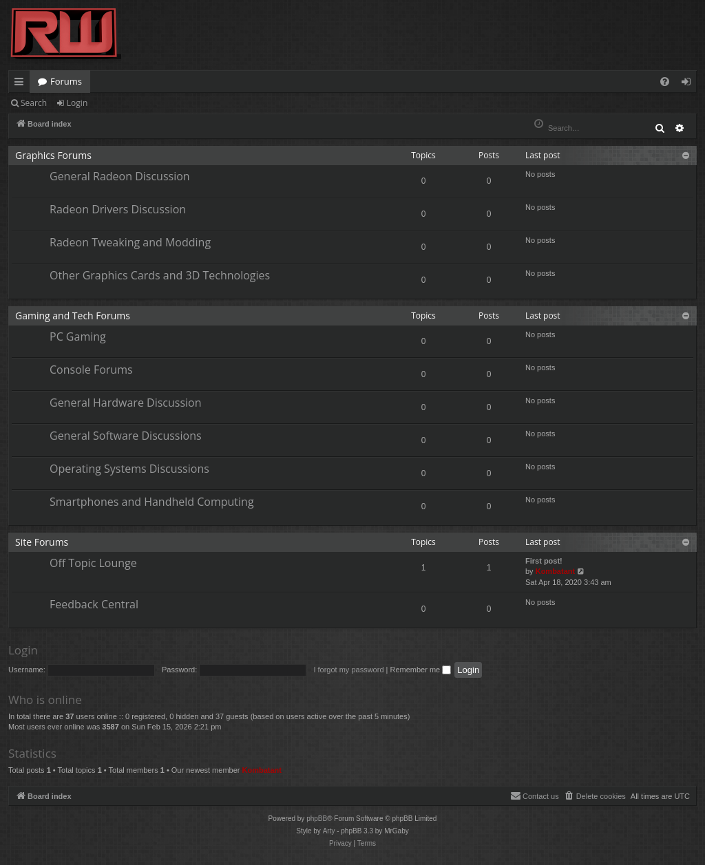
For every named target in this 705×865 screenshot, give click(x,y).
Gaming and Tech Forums (72, 315)
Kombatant (555, 571)
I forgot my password (348, 669)
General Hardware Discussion (126, 402)
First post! (543, 561)
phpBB (316, 818)
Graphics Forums (53, 155)
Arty (329, 831)
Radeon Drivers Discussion (118, 209)
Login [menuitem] (689, 84)
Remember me (420, 669)
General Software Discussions (126, 435)
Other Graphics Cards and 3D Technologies (160, 275)
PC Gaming (78, 336)
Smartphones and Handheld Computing (152, 501)
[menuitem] (664, 81)
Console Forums (91, 369)
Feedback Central (94, 604)
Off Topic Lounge (93, 562)
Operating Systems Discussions (129, 468)
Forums (66, 81)
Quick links (22, 84)
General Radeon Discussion (120, 176)
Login (77, 103)
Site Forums (41, 541)
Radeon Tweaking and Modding (130, 242)
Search (34, 103)
